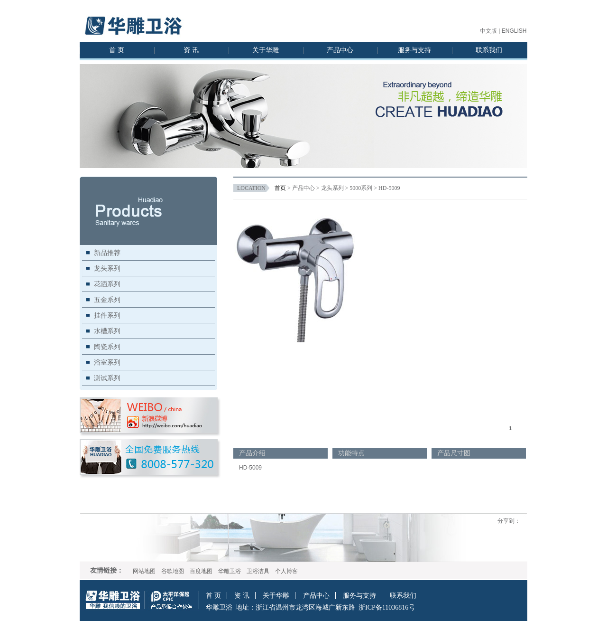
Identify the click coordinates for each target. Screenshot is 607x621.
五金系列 (107, 299)
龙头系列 (107, 268)
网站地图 (144, 571)
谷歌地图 (172, 571)
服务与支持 (414, 50)
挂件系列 (107, 315)
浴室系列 (107, 362)
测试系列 (107, 378)
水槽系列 (107, 331)
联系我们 (489, 50)
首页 (280, 188)
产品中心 (340, 50)
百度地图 (201, 571)
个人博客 (286, 571)
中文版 (488, 31)
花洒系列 (107, 284)
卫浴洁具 (258, 571)
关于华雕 (265, 50)
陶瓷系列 (107, 346)
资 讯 (191, 50)
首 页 (116, 50)
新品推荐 (107, 252)
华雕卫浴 (229, 571)
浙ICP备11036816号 (387, 607)
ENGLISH (514, 31)
